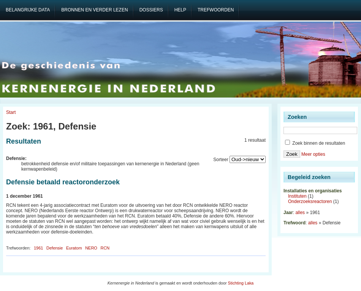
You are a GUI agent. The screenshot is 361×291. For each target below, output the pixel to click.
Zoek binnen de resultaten (315, 143)
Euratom (74, 248)
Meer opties (313, 154)
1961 (38, 248)
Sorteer (220, 159)
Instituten (297, 196)
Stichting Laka (241, 283)
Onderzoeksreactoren (310, 201)
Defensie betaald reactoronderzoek (63, 182)
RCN (104, 248)
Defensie (54, 248)
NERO (91, 248)
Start (11, 112)
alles (300, 212)
